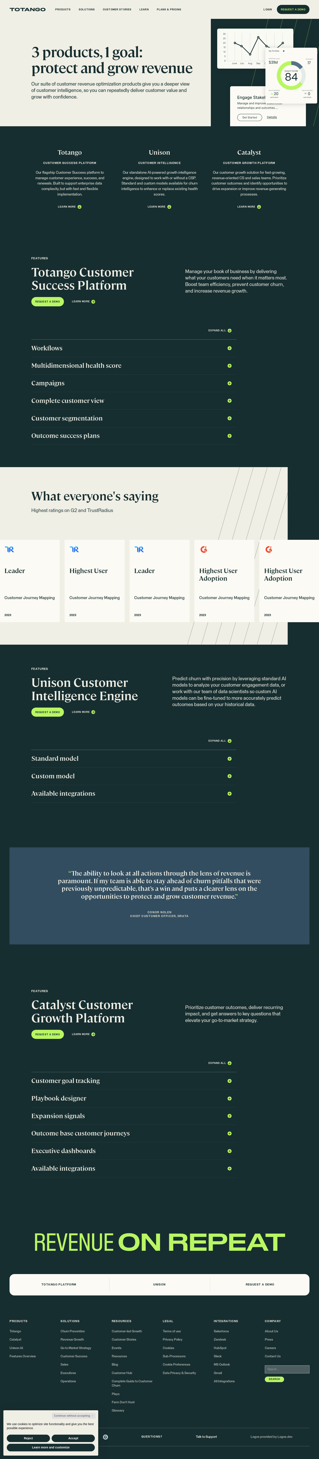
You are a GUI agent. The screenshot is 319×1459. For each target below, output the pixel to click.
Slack (218, 1356)
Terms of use (172, 1331)
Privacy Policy (172, 1339)
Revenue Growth (72, 1339)
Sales (64, 1364)
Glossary (118, 1410)
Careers (270, 1348)
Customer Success (74, 1356)
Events (117, 1348)
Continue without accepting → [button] (74, 1415)
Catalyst (15, 1339)
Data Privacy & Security (179, 1373)
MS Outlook (222, 1364)
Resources (119, 1356)
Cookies (168, 1348)
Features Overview (23, 1356)
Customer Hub (122, 1373)
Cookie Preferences (176, 1364)
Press (269, 1339)
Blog (115, 1364)
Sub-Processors (174, 1356)
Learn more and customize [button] (50, 1447)
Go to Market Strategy (76, 1348)
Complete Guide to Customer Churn (132, 1383)
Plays (116, 1394)
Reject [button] (28, 1438)
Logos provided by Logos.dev (272, 1436)
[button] (63, 9)
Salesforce (221, 1331)
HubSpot (220, 1348)
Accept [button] (73, 1438)
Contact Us (273, 1356)
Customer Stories (124, 1339)
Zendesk (220, 1339)
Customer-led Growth (127, 1331)
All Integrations (224, 1381)
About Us (271, 1331)
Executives (68, 1373)
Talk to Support (206, 1436)
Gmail (218, 1373)
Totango (15, 1331)
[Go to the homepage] (28, 9)
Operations (68, 1381)
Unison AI (16, 1348)
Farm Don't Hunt (123, 1402)
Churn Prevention (73, 1331)
